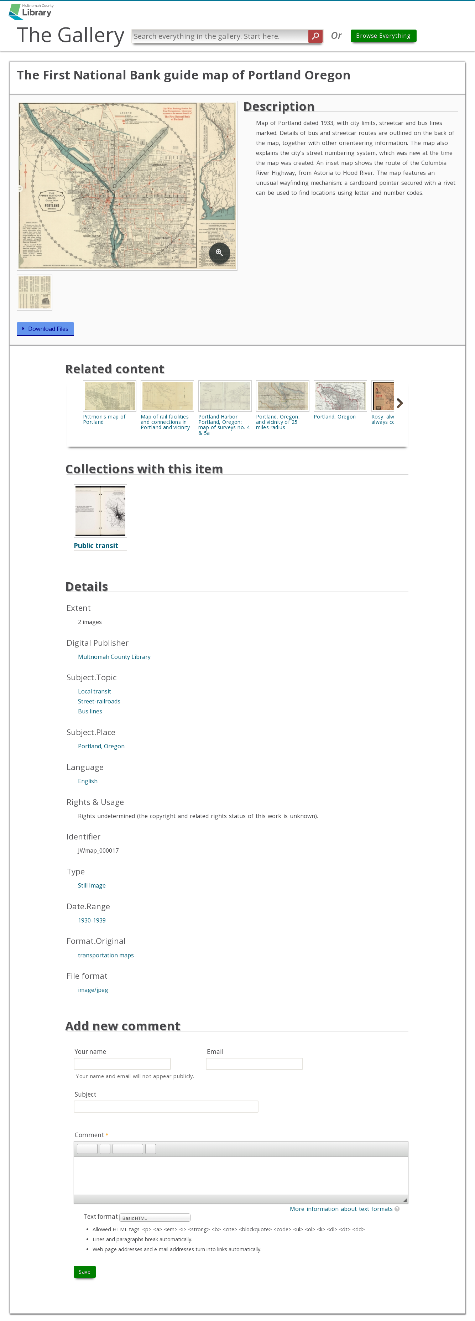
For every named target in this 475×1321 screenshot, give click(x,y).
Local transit (94, 692)
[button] (82, 1149)
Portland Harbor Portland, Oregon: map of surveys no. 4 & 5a (224, 425)
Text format (101, 1217)
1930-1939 (92, 921)
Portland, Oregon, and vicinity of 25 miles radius (278, 422)
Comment (92, 1136)
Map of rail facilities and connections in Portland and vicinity (165, 422)
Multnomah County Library (114, 657)
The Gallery (72, 34)
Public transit (96, 546)
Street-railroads (99, 702)
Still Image (92, 886)
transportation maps (106, 955)
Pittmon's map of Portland (104, 420)
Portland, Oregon (335, 417)
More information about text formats (341, 1209)
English (88, 781)
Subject (85, 1095)
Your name (90, 1052)
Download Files (48, 329)
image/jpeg (93, 990)
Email (215, 1052)
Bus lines (90, 712)
